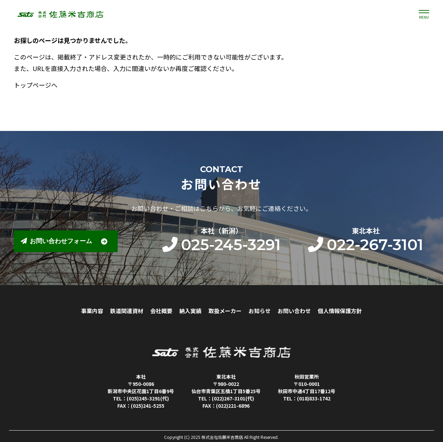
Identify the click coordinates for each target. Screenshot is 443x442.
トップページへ (35, 84)
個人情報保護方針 (340, 311)
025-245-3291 (221, 244)
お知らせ (259, 311)
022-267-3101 (365, 244)
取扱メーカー (225, 311)
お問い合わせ (294, 311)
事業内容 (92, 311)
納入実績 (190, 311)
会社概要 (161, 311)
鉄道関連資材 (126, 311)
